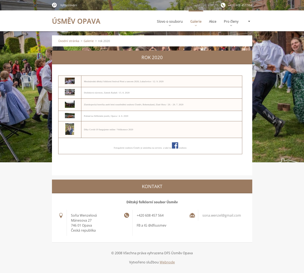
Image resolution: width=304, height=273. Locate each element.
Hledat (54, 5)
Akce (212, 21)
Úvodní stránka (68, 41)
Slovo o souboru (169, 22)
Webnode (167, 262)
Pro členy (231, 22)
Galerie (196, 22)
